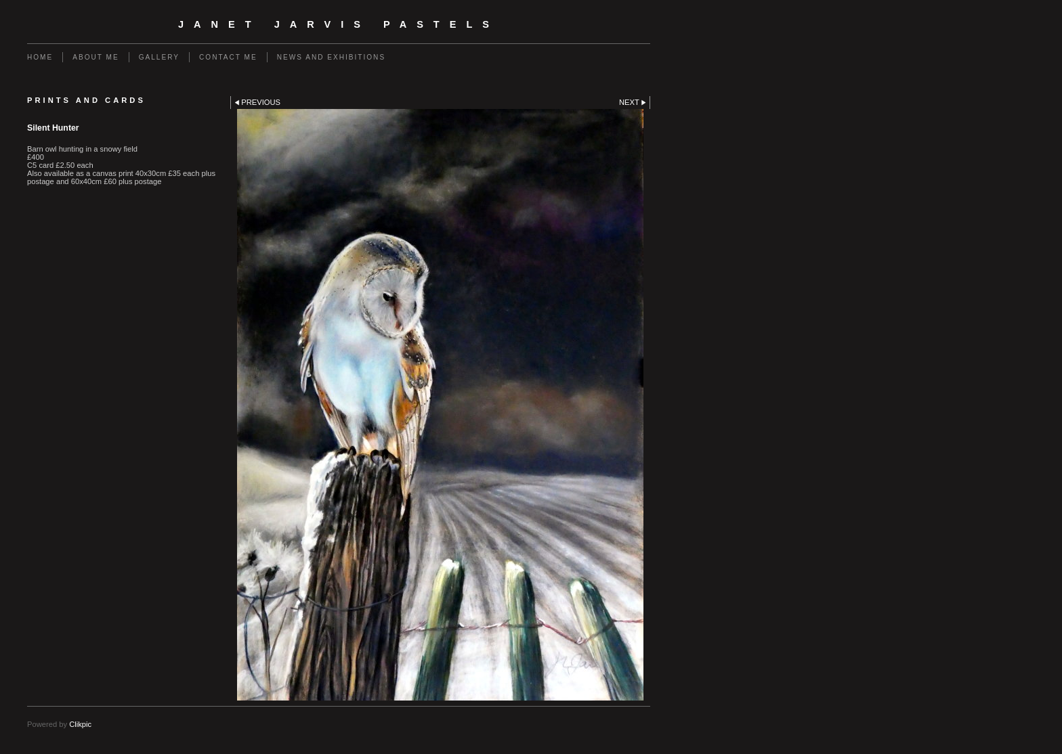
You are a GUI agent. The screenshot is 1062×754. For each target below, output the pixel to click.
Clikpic (80, 724)
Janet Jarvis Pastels (338, 24)
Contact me (228, 57)
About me (95, 57)
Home (40, 57)
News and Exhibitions (331, 57)
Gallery (159, 57)
